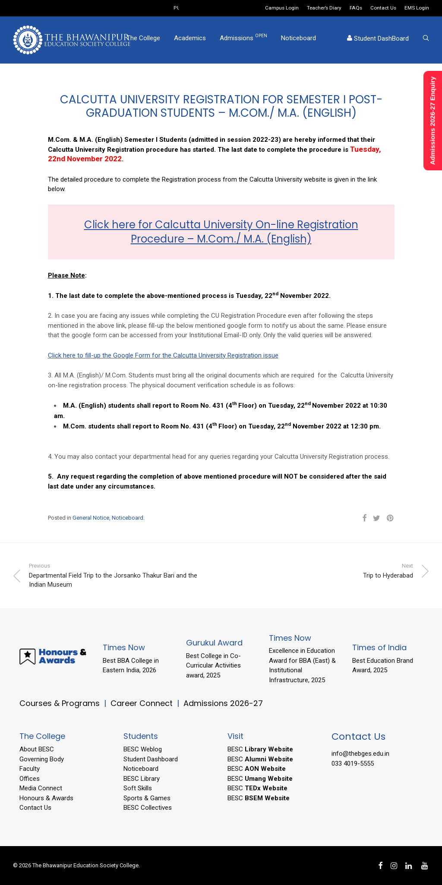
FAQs (356, 8)
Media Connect (40, 788)
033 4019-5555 (353, 763)
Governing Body (41, 759)
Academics (190, 40)
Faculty (29, 769)
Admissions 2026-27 (223, 703)
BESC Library (141, 779)
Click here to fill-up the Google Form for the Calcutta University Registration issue (163, 355)
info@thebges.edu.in (360, 753)
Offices (29, 779)
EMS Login (416, 8)
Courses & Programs (59, 703)
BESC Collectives (147, 808)
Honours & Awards (46, 798)
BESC (260, 749)
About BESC (36, 749)
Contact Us (383, 8)
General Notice (91, 517)
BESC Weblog (142, 749)
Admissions (243, 39)
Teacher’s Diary (324, 8)
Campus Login (282, 8)
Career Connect (142, 703)
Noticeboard (298, 40)
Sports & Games (146, 798)
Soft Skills (137, 788)
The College (143, 40)
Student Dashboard (150, 759)
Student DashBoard (378, 41)
